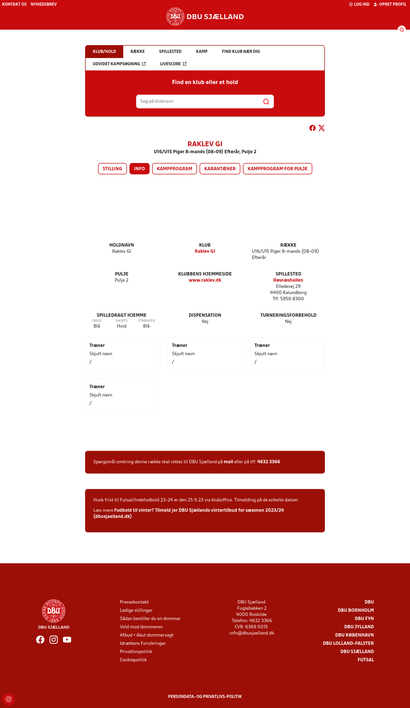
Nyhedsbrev (44, 4)
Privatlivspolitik (136, 652)
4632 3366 (268, 462)
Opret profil (390, 4)
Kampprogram (174, 169)
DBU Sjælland (357, 652)
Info (139, 169)
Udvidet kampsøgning (119, 64)
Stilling (112, 169)
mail (228, 462)
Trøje (97, 321)
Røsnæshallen (288, 280)
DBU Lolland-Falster (348, 643)
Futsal (366, 660)
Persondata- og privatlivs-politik (205, 697)
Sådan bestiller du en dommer (150, 619)
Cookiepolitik (133, 660)
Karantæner (220, 169)
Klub (205, 245)
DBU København (354, 635)
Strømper (146, 321)
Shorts (122, 321)
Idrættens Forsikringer (143, 643)
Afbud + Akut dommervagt (147, 635)
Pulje (121, 274)
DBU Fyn (364, 619)
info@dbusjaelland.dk (251, 633)
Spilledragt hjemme (121, 315)
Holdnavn (121, 245)
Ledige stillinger (136, 610)
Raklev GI (205, 251)
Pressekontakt (134, 602)
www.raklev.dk (205, 280)
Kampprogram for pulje (278, 169)
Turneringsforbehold (288, 315)
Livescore (173, 64)
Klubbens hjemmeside (205, 274)
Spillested (288, 274)
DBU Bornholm (356, 610)
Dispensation (205, 315)
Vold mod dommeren (141, 627)
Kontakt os (14, 4)
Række (288, 245)
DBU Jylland (359, 627)
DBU (369, 602)
